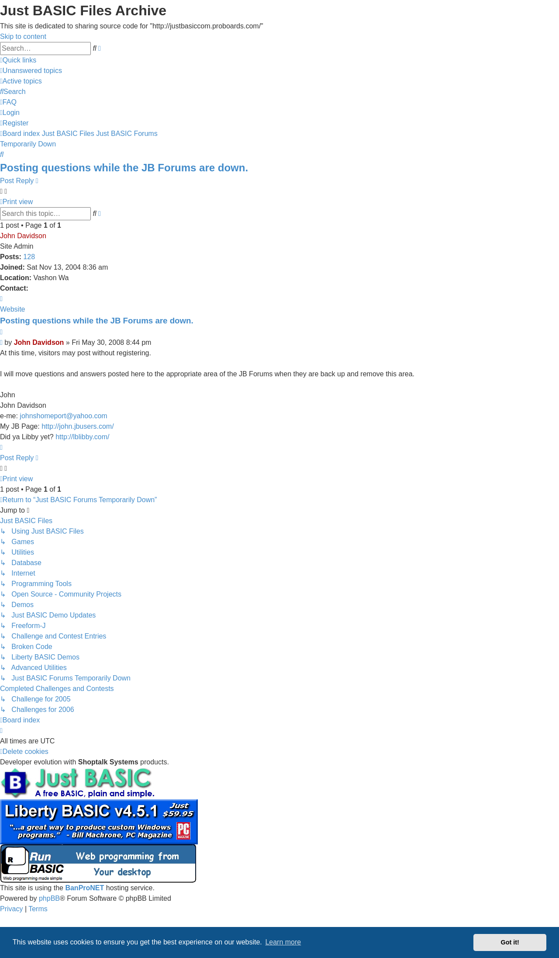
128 (29, 256)
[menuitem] (31, 70)
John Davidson (23, 236)
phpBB (49, 898)
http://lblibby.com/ (82, 437)
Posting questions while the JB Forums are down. (124, 168)
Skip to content (23, 36)
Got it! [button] (510, 942)
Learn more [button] (283, 942)
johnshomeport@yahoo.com (63, 416)
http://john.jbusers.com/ (77, 426)
